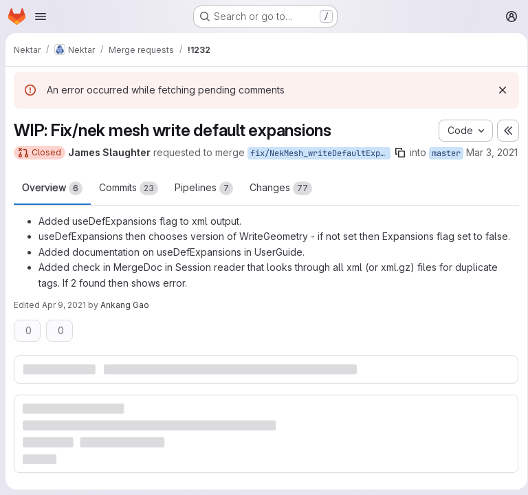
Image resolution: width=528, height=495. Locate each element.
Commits (128, 203)
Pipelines (204, 203)
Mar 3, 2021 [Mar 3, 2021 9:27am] (39, 168)
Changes (281, 203)
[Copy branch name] (400, 152)
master (446, 153)
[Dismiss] (498, 90)
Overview (52, 203)
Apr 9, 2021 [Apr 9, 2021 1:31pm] (64, 319)
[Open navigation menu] (41, 17)
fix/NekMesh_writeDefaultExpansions (320, 153)
